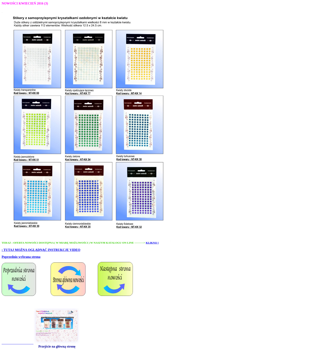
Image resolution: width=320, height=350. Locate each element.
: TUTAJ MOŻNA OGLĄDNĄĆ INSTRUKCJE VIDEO (41, 250)
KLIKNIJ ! (152, 242)
